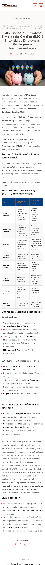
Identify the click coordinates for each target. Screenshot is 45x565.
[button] (41, 5)
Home (22, 22)
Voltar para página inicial (22, 18)
